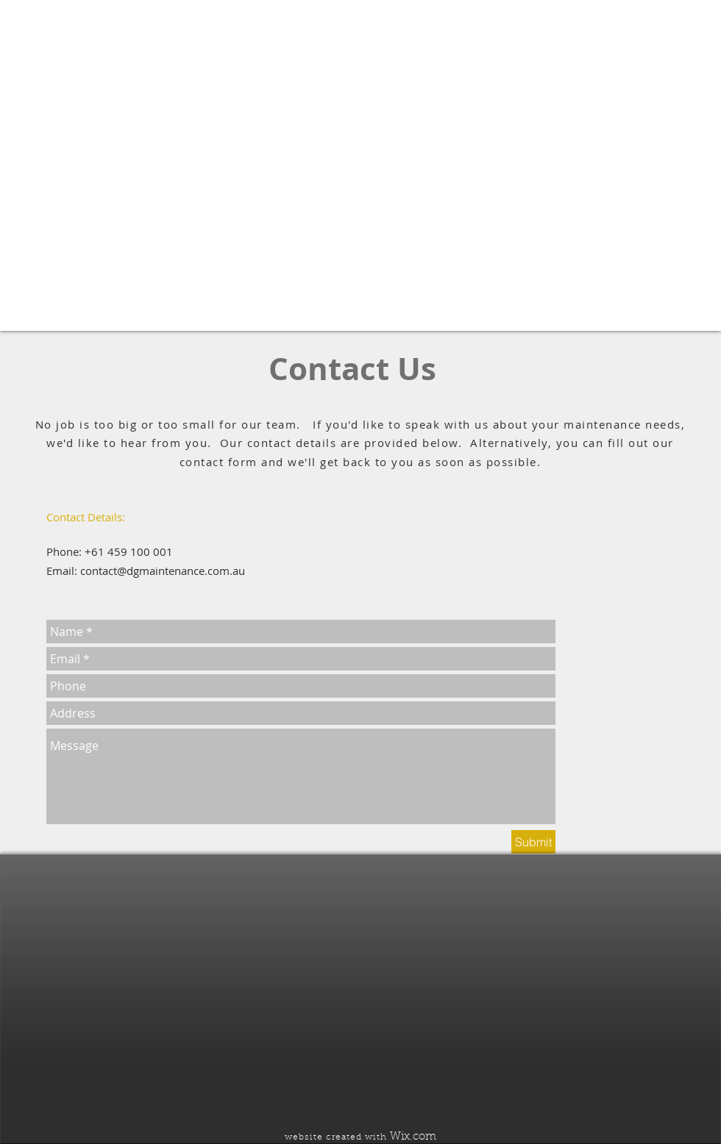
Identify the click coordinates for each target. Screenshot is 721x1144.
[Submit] (533, 842)
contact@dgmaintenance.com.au (162, 570)
